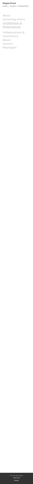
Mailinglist (10, 47)
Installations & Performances (12, 24)
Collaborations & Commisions (14, 34)
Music (6, 15)
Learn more (16, 477)
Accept (16, 480)
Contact (8, 43)
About (7, 39)
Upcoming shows (14, 19)
